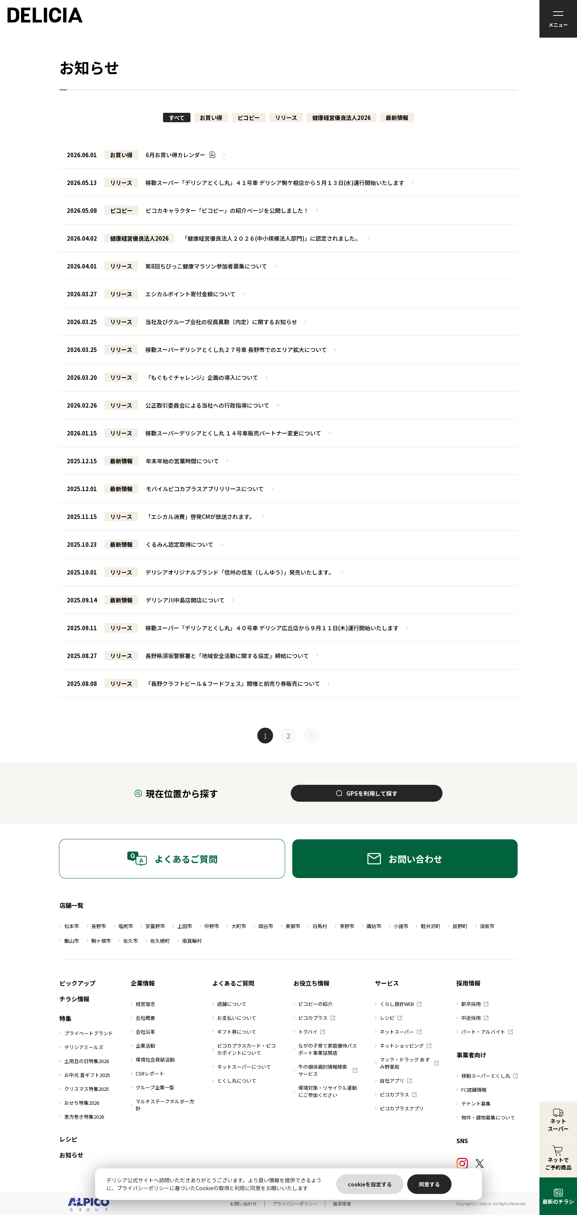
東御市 (290, 926)
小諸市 (398, 926)
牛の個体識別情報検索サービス (325, 1070)
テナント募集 (473, 1103)
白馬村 (317, 926)
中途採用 (472, 1017)
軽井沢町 (428, 926)
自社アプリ (393, 1080)
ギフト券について (234, 1031)
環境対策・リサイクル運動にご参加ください (325, 1091)
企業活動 (143, 1045)
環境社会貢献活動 (153, 1059)
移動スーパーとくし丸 (487, 1075)
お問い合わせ (405, 858)
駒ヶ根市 (98, 940)
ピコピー (248, 117)
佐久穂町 (157, 940)
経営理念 (143, 1003)
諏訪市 (371, 926)
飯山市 (69, 940)
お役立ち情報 (311, 982)
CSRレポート (147, 1073)
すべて (177, 117)
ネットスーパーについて (241, 1066)
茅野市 (344, 926)
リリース (286, 117)
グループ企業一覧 (152, 1087)
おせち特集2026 (79, 1102)
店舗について (229, 1003)
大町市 (236, 926)
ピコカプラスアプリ (399, 1108)
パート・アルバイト (484, 1031)
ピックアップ (77, 982)
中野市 (209, 926)
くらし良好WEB (398, 1003)
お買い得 (211, 117)
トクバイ (309, 1031)
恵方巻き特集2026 (81, 1116)
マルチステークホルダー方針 (162, 1105)
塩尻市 (123, 926)
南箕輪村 (189, 940)
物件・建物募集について (485, 1117)
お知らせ (71, 1154)
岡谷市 (263, 926)
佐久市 (128, 940)
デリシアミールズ (81, 1047)
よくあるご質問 (172, 858)
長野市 (96, 926)
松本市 (69, 926)
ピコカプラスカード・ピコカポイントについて (244, 1049)
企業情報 (143, 982)
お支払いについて (234, 1017)
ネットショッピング (403, 1045)
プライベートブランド (86, 1033)
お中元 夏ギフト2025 (84, 1074)
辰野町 (457, 926)
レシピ (68, 1139)
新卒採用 (472, 1003)
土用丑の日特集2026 (84, 1061)
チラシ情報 (74, 998)
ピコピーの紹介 (312, 1003)
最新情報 (397, 117)
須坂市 (484, 926)
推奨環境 (342, 1203)
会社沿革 (143, 1031)
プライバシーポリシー (294, 1203)
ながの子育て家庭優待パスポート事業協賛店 (325, 1049)
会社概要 (143, 1017)
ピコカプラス (314, 1017)
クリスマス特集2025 (84, 1088)
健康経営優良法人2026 (341, 117)
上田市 (182, 926)
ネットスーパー (398, 1031)
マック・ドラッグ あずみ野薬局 (407, 1063)
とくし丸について (234, 1080)
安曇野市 (152, 926)
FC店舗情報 (471, 1089)
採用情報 (468, 982)
